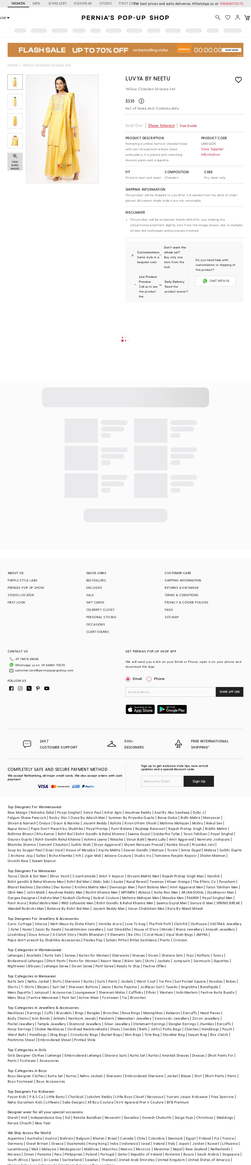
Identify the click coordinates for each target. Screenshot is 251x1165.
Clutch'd (181, 924)
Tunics (218, 955)
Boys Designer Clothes (26, 1076)
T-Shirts (27, 987)
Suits (101, 981)
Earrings (34, 1013)
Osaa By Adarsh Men (87, 818)
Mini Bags (133, 1034)
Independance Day (46, 1117)
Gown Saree (82, 966)
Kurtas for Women (94, 955)
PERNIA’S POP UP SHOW (26, 587)
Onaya (44, 823)
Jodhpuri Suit (151, 987)
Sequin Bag (197, 1034)
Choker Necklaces (49, 1029)
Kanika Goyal (178, 844)
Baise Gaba (168, 818)
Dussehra (131, 1117)
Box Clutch (219, 1034)
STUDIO (105, 3)
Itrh (78, 855)
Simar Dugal (191, 850)
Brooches (138, 997)
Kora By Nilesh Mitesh (185, 908)
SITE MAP (172, 617)
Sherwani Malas (112, 992)
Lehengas (15, 955)
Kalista (116, 823)
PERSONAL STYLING (101, 617)
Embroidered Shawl (54, 1040)
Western (166, 992)
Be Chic (134, 934)
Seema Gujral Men (171, 903)
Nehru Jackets (91, 1076)
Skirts (149, 961)
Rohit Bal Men (78, 881)
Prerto (165, 940)
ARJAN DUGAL (192, 892)
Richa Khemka (61, 855)
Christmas (204, 1117)
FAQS (169, 609)
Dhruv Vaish (59, 876)
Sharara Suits (115, 1055)
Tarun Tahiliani (195, 834)
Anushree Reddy (138, 812)
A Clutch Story (65, 934)
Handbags (210, 1029)
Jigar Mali (92, 855)
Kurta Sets (53, 955)
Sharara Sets (172, 955)
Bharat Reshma (20, 887)
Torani (172, 850)
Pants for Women (83, 961)
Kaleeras (173, 1013)
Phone (159, 678)
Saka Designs (73, 1102)
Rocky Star (58, 818)
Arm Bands (41, 1018)
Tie (124, 997)
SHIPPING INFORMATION (183, 580)
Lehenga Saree (56, 966)
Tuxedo (172, 987)
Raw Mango (18, 812)
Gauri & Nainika (66, 823)
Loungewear (85, 992)
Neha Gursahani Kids (25, 1102)
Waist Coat (146, 981)
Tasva (12, 876)
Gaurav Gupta (20, 839)
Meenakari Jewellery (135, 1018)
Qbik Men (16, 892)
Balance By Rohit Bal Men (68, 908)
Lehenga (54, 1055)
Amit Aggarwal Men (186, 887)
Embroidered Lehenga (83, 1055)
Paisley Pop (93, 940)
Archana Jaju (22, 855)
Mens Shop (17, 997)
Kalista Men (49, 898)
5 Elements (116, 934)
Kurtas (89, 981)
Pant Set (69, 997)
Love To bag (135, 924)
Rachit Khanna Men (102, 892)
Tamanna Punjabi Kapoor (175, 855)
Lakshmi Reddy (99, 1097)
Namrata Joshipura (213, 839)
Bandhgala (209, 987)
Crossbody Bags (84, 1034)
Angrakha (189, 987)
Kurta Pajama (125, 987)
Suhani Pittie (116, 940)
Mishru (197, 823)
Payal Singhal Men (217, 898)
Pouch (227, 1029)
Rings (79, 1013)
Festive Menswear (43, 997)
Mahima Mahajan (174, 823)
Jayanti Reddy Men (109, 908)
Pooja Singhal (68, 812)
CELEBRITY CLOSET (100, 609)
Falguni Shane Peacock (27, 818)
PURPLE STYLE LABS (23, 580)
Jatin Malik (36, 892)
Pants (113, 981)
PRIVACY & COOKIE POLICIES (186, 602)
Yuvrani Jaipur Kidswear (187, 1097)
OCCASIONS (95, 624)
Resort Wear (111, 961)
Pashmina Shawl (21, 1040)
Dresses (139, 955)
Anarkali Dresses (175, 1055)
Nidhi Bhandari (91, 934)
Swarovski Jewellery (172, 1018)
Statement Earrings (149, 1024)
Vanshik (213, 876)
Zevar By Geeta (48, 929)
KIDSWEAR (83, 3)
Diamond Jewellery (85, 1024)
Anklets (59, 1018)
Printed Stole (84, 1040)
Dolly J (198, 812)
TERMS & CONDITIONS (181, 595)
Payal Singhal (222, 834)
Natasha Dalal (42, 812)
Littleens (52, 1102)
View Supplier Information (212, 151)
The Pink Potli (160, 924)
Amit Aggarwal (181, 839)
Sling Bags (58, 1034)
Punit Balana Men (152, 887)
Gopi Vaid (54, 850)
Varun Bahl (135, 839)
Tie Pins (165, 981)
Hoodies (216, 981)
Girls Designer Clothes (26, 1055)
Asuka (118, 881)
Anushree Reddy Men (65, 892)
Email (134, 678)
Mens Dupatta (19, 992)
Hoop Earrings (20, 1029)
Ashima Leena (95, 839)
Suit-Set (59, 987)
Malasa (210, 850)
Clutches (192, 1029)
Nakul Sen (214, 823)
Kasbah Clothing (76, 898)
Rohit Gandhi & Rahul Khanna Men (124, 903)
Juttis (155, 1029)
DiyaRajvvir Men (220, 892)
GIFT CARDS (95, 602)
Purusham (227, 881)
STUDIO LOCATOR (21, 595)
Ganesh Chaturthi (156, 1117)
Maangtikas (153, 1013)
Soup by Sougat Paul (25, 850)
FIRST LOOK (16, 602)
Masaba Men (173, 898)
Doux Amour (39, 934)
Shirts (57, 981)
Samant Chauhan (53, 844)
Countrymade (84, 876)
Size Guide (188, 126)
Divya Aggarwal (107, 844)
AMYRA (202, 934)
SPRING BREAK (228, 903)
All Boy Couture (100, 1102)
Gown (153, 955)
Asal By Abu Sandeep (172, 812)
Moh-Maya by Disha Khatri (73, 924)
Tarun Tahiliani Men (222, 887)
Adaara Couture (117, 855)
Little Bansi (56, 1097)
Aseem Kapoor (44, 861)
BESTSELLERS (96, 580)
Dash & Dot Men (34, 876)
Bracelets (64, 1013)
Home (13, 65)
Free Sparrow (222, 1097)
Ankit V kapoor (111, 876)
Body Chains (18, 1018)
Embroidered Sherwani (144, 1076)
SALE (90, 595)
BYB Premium (178, 1102)
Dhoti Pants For (221, 1055)
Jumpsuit (41, 992)
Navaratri (113, 1117)
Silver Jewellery (117, 1024)
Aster (15, 929)
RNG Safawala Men (77, 903)
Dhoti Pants (56, 961)
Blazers (43, 987)
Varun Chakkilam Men (146, 908)
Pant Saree (105, 966)
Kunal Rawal (136, 881)
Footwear (110, 997)
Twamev (157, 881)
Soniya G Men (201, 903)
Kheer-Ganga (178, 881)
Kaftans (203, 955)
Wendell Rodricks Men (26, 908)
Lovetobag (17, 934)
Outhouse (199, 924)
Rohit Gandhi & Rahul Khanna (100, 834)
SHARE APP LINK (229, 691)
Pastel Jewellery (21, 1024)
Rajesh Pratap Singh (185, 829)
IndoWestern (186, 992)
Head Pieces (210, 1013)
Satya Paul (92, 812)
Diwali (13, 1117)
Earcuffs (190, 1013)
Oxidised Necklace (83, 1029)
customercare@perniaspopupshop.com (44, 670)
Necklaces (16, 1013)
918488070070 (231, 4)
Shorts (13, 987)
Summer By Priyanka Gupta (131, 818)
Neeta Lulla (157, 839)
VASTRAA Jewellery (226, 924)
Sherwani (72, 981)
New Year (43, 1123)
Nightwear (16, 966)
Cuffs (48, 1013)
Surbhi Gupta (230, 850)
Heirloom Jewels (82, 1018)
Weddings (224, 1117)
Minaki (167, 929)
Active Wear (89, 997)
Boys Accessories (50, 1081)
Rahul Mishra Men (43, 903)
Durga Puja (184, 1117)
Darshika (43, 887)
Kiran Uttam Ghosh (141, 823)
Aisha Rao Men (166, 892)
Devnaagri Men (122, 887)
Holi (24, 1117)
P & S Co (36, 1097)
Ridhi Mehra (190, 818)
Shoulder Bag (174, 1034)
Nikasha (116, 839)
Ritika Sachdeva (143, 940)
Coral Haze (153, 934)
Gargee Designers (22, 898)
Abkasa (144, 892)
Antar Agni (113, 812)
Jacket (172, 1076)
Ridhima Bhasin (21, 834)
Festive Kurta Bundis (218, 992)
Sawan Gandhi (135, 850)
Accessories (62, 992)
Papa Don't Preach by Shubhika (57, 829)
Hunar (27, 929)
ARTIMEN (128, 892)
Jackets (163, 961)
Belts (143, 1029)
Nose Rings (131, 1013)
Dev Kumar (63, 887)
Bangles (93, 1013)
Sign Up (199, 781)
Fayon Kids (17, 1097)
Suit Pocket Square (190, 981)
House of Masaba (80, 850)
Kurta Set (137, 1055)
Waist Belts (17, 1034)
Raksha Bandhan (87, 1117)
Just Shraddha (119, 929)
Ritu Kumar (45, 834)
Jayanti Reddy (95, 823)
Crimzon (180, 940)
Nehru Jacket (38, 981)
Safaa (41, 855)
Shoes (115, 1029)
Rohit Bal (65, 834)
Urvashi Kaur (18, 861)
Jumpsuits (181, 961)
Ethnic (151, 992)
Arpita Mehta (109, 850)
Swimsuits (202, 961)
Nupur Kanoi (18, 829)
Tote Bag (151, 1034)
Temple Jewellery (51, 1024)
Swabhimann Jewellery (84, 929)
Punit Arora (17, 903)
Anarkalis (34, 955)
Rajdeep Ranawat (150, 829)
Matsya (158, 850)
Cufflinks (136, 992)
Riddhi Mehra (216, 829)
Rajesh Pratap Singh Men (183, 876)
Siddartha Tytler (166, 834)
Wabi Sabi (102, 881)
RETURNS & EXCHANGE (182, 587)
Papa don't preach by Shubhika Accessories (44, 940)
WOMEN (18, 3)
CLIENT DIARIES (97, 631)
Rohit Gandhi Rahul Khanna (58, 839)
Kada (102, 1029)
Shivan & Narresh (22, 823)
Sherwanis (120, 955)
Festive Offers (155, 966)
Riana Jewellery (189, 929)
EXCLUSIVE (94, 587)
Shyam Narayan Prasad (143, 844)
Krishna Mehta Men (91, 887)
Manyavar (211, 818)
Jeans (106, 987)
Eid (67, 1117)
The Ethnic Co (204, 881)
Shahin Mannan (212, 855)
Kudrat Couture (106, 898)
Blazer (186, 1076)
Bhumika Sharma (22, 844)
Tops (190, 955)
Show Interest (161, 125)
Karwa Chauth (20, 1123)
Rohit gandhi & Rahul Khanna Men (36, 881)
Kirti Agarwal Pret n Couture (139, 1102)
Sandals (129, 1029)
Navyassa (155, 1097)
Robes (231, 981)
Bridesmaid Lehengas (26, 961)
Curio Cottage (20, 924)
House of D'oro (146, 929)
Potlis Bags (172, 1029)
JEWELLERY (57, 3)
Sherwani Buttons (83, 987)
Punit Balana (121, 829)
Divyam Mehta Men (143, 876)
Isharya (41, 924)
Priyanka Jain (203, 844)
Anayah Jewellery (220, 929)
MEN (36, 3)
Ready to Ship (128, 966)
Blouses (34, 966)
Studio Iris (142, 855)
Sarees (70, 955)
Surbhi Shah (81, 844)
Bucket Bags (111, 1034)
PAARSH (193, 898)
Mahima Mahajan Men (140, 898)
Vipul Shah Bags (179, 934)
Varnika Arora (110, 924)
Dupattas (221, 961)
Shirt (198, 1076)
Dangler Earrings (182, 1024)
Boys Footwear (20, 1081)
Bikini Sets (133, 961)
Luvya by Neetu (148, 78)
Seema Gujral (139, 834)
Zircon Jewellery (205, 1018)
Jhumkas (206, 1024)
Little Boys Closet (129, 1097)
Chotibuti (76, 1097)
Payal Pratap (97, 829)
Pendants (106, 1018)
